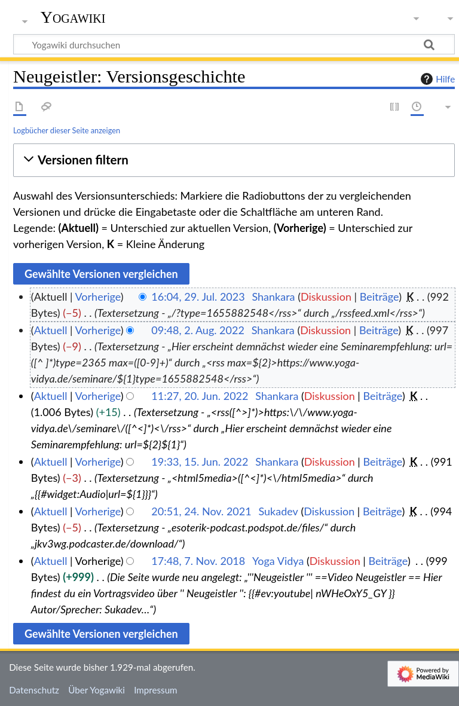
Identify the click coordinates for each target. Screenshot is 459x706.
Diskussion (326, 296)
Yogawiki (73, 17)
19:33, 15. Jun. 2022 (199, 461)
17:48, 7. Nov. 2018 (198, 560)
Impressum (156, 689)
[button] (234, 159)
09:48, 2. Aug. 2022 (197, 330)
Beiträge (379, 296)
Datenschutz (34, 689)
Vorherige (98, 296)
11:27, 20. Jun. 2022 (199, 395)
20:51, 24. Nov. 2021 (201, 511)
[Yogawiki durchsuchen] (234, 44)
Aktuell (51, 330)
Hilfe (436, 79)
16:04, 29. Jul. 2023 (197, 296)
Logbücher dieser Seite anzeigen (66, 130)
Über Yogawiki (96, 689)
